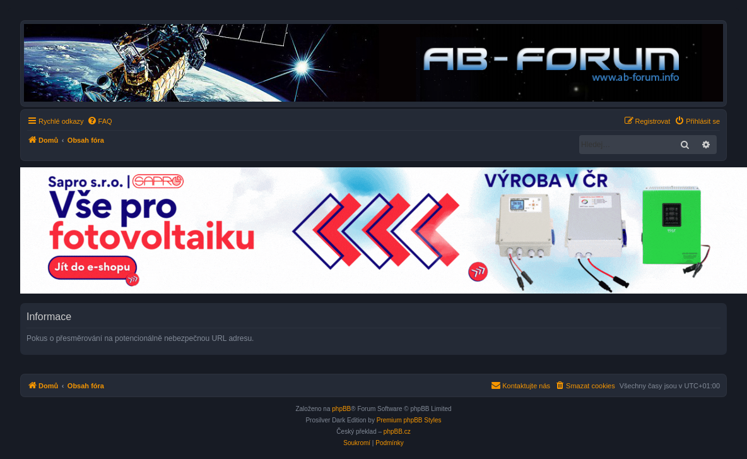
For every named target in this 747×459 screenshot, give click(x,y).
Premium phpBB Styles (409, 420)
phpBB (341, 408)
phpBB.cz (397, 431)
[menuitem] (99, 121)
